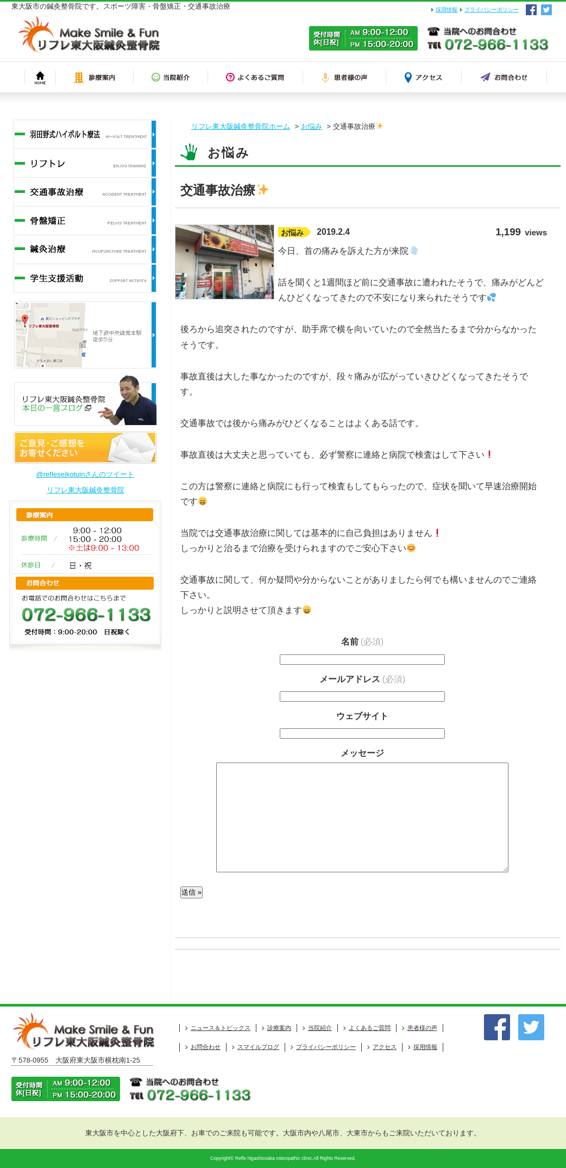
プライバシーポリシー (491, 10)
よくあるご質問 (370, 1028)
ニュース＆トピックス (220, 1028)
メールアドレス (362, 679)
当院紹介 (320, 1028)
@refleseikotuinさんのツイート (85, 474)
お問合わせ (206, 1047)
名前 (362, 641)
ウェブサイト (362, 716)
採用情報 (446, 10)
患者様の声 (422, 1028)
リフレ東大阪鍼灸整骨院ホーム (240, 126)
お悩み (311, 126)
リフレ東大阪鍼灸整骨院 (85, 490)
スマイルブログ (258, 1047)
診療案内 (279, 1028)
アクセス (385, 1047)
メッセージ (362, 753)
